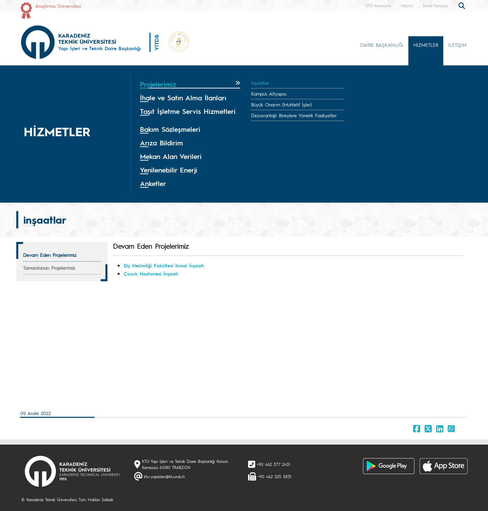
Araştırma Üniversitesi (58, 6)
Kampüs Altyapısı (269, 93)
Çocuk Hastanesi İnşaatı (151, 273)
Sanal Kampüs (435, 5)
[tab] (190, 84)
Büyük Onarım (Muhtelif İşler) (281, 104)
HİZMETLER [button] (425, 45)
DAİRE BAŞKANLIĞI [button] (381, 45)
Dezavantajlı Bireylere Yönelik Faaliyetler (294, 115)
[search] (463, 5)
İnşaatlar (260, 83)
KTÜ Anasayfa (378, 5)
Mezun (407, 5)
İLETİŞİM (457, 45)
